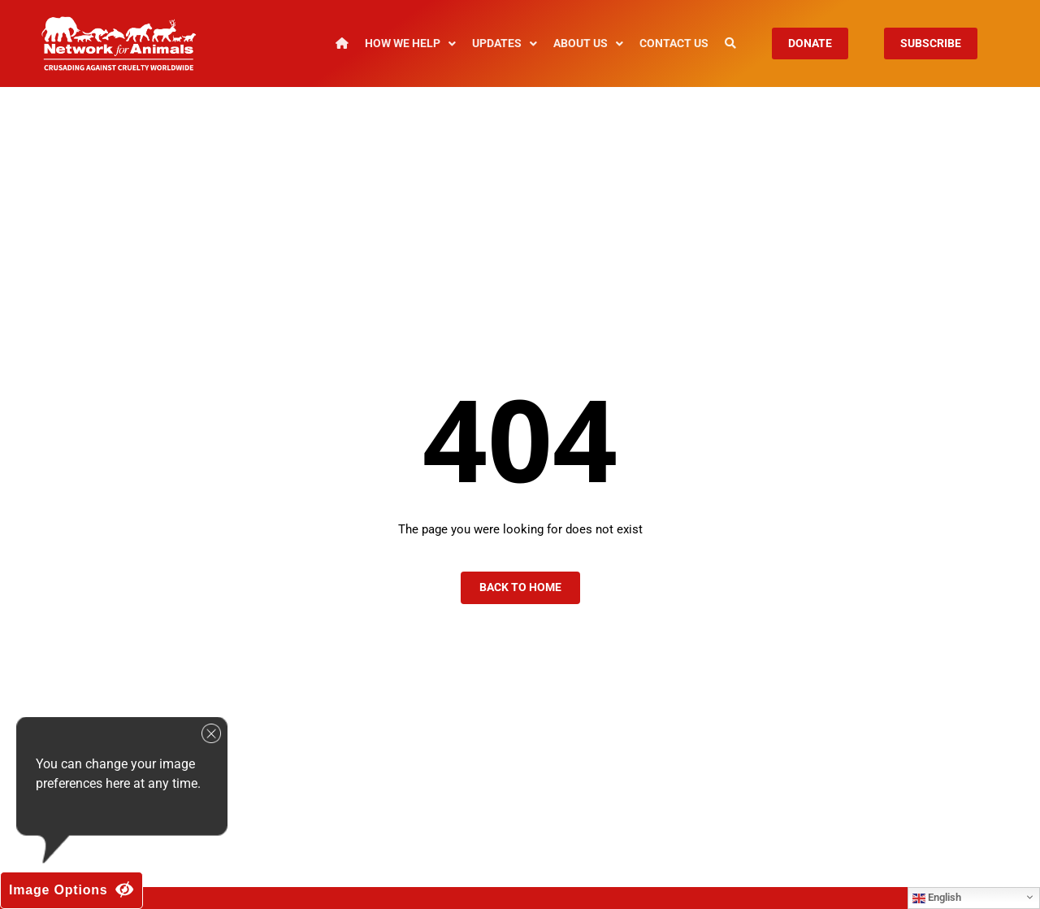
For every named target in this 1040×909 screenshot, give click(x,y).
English (936, 897)
